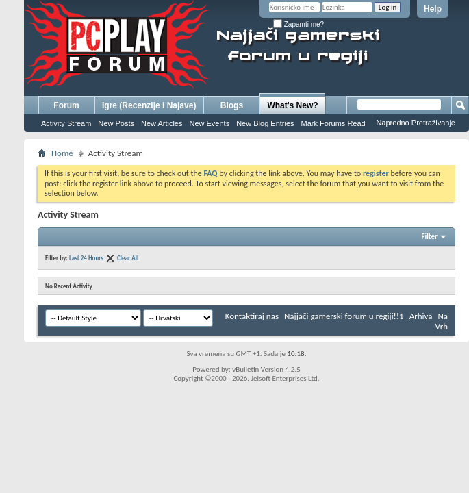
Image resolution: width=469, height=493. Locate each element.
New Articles (162, 123)
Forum (66, 105)
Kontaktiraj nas (252, 316)
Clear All (127, 258)
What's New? (292, 105)
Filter (429, 236)
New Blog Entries (265, 123)
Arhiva (421, 316)
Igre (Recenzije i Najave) (149, 105)
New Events (209, 123)
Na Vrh (441, 321)
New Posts (116, 123)
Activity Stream (66, 123)
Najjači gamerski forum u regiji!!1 (344, 316)
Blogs (231, 105)
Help (433, 9)
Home (62, 153)
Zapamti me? (298, 24)
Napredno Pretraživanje (415, 122)
